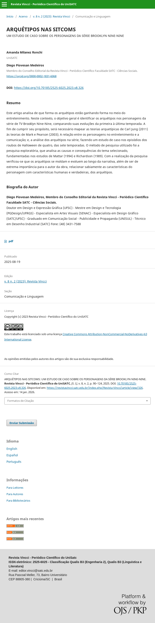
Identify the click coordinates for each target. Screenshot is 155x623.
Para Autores (14, 494)
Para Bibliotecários (18, 500)
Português (13, 462)
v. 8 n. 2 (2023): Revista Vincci (51, 16)
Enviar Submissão (21, 423)
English (11, 449)
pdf (11, 241)
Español (12, 455)
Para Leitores (14, 488)
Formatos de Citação (20, 401)
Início (9, 16)
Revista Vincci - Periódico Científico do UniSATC (44, 4)
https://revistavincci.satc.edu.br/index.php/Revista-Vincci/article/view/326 (95, 388)
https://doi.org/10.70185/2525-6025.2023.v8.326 (49, 88)
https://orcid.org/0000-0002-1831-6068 (31, 76)
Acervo (23, 16)
